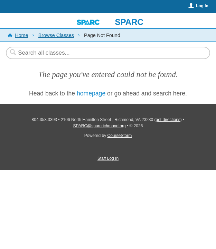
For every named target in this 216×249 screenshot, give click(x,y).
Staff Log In (108, 158)
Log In (202, 5)
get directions (168, 119)
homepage (91, 93)
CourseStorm (119, 135)
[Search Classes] (105, 52)
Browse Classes (56, 35)
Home (21, 35)
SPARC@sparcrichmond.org (99, 125)
